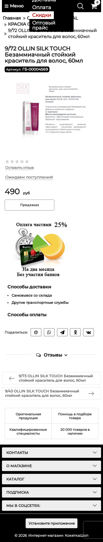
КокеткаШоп (76, 535)
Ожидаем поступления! (29, 177)
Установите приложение (52, 523)
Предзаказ (29, 205)
